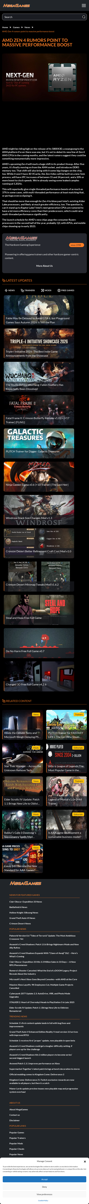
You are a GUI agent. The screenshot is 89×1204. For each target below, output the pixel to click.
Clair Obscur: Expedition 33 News (25, 901)
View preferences (44, 1194)
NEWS (9, 290)
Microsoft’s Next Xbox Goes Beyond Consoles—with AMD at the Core (43, 979)
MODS (46, 290)
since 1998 (76, 245)
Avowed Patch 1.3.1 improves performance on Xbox (34, 1063)
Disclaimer (14, 1120)
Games (16, 27)
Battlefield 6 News (18, 907)
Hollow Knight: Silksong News (23, 912)
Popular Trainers (17, 1138)
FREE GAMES (65, 290)
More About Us (44, 265)
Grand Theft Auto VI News (22, 918)
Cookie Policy (43, 1200)
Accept (44, 1179)
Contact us (14, 1115)
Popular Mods (16, 1143)
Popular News (16, 1154)
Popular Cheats (16, 1149)
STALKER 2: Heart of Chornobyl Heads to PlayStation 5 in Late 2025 (41, 1002)
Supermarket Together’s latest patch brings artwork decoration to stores (44, 1069)
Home (5, 27)
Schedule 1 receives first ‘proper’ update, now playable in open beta (42, 1040)
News (27, 27)
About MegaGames (18, 1109)
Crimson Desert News (20, 923)
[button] (85, 1161)
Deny (44, 1187)
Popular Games (16, 1132)
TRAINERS (28, 290)
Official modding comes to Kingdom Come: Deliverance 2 (36, 1074)
